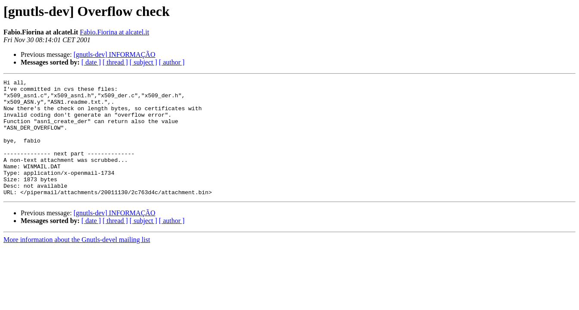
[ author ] (172, 62)
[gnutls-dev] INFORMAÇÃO (115, 54)
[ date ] (91, 62)
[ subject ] (143, 62)
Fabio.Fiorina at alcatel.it (114, 32)
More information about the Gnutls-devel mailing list (76, 263)
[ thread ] (115, 62)
